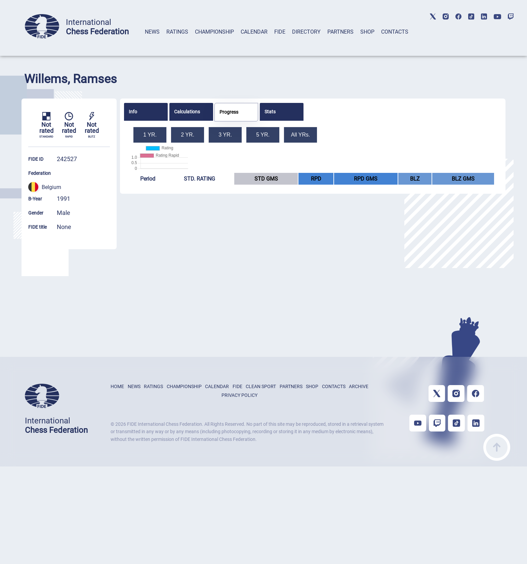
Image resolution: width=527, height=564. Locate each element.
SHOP (367, 32)
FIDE (279, 32)
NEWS (152, 32)
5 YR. (263, 135)
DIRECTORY (306, 32)
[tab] (152, 40)
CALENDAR (254, 32)
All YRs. (300, 135)
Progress (228, 112)
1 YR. (150, 135)
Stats (270, 111)
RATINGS (177, 32)
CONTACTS (394, 32)
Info (133, 111)
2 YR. (187, 135)
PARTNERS (340, 32)
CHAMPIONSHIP (214, 32)
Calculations (187, 111)
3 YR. (225, 135)
